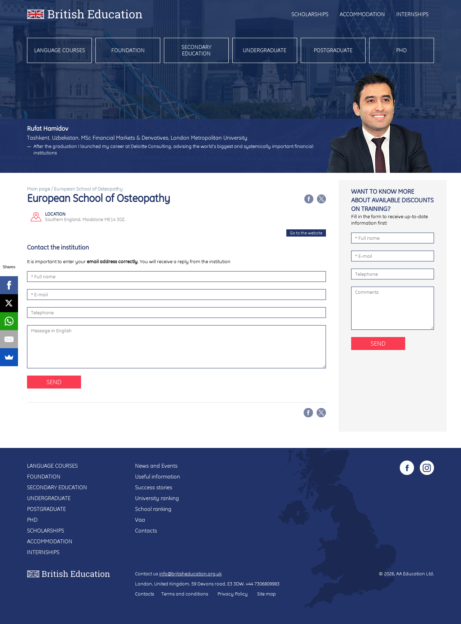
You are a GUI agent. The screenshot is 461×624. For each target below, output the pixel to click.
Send (54, 382)
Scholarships (309, 14)
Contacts (146, 530)
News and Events (156, 465)
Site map (266, 594)
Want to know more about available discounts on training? (392, 200)
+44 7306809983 (262, 584)
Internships (412, 14)
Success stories (153, 487)
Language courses (59, 50)
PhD (401, 50)
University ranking (157, 498)
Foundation (128, 50)
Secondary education (196, 50)
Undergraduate (264, 50)
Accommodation (362, 14)
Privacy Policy (233, 594)
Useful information (157, 476)
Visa (140, 519)
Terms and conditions (184, 594)
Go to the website (306, 232)
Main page (38, 189)
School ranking (153, 509)
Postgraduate (333, 50)
